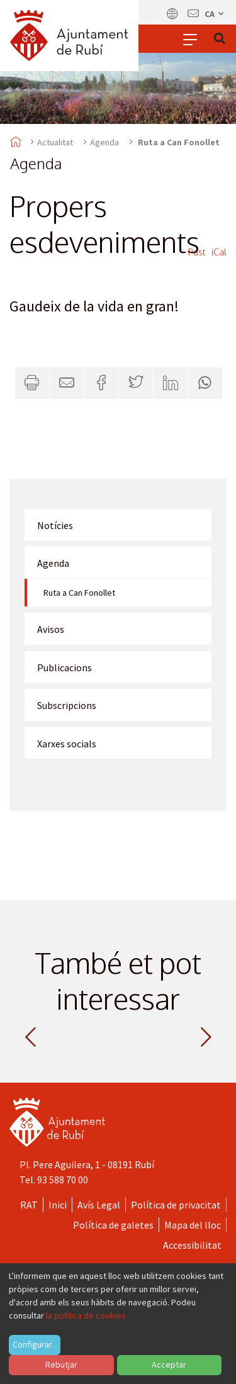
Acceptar (169, 1364)
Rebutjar (61, 1364)
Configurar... (35, 1344)
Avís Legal (98, 1204)
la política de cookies (86, 1315)
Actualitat (55, 142)
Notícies (55, 525)
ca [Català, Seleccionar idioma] (215, 14)
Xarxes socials (66, 743)
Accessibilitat (192, 1245)
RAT (29, 1204)
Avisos (50, 629)
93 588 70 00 (62, 1179)
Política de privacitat (176, 1204)
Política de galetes (113, 1225)
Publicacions (64, 667)
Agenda (104, 142)
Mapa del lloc (192, 1225)
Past (196, 252)
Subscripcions (66, 705)
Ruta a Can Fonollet (79, 592)
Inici (57, 1204)
